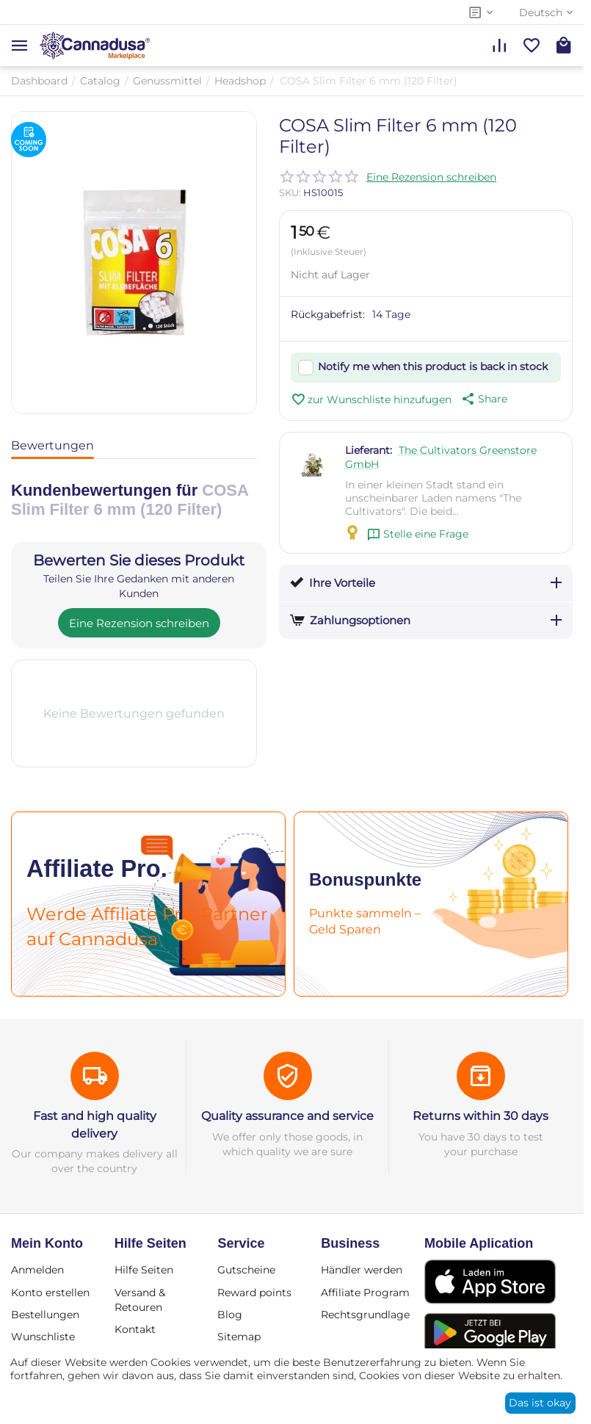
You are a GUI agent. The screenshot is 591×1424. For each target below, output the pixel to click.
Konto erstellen (50, 1292)
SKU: (290, 192)
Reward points (254, 1292)
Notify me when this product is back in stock (433, 366)
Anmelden (37, 1269)
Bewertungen (52, 445)
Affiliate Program (365, 1292)
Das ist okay (540, 1402)
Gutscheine (246, 1269)
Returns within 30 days (480, 1116)
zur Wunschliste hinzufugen (371, 399)
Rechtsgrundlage (365, 1314)
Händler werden (361, 1269)
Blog (229, 1314)
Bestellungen (45, 1314)
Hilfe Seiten (144, 1269)
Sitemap (239, 1336)
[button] (483, 398)
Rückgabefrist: (328, 314)
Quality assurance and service (287, 1116)
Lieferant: (368, 450)
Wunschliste (43, 1336)
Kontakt (135, 1329)
